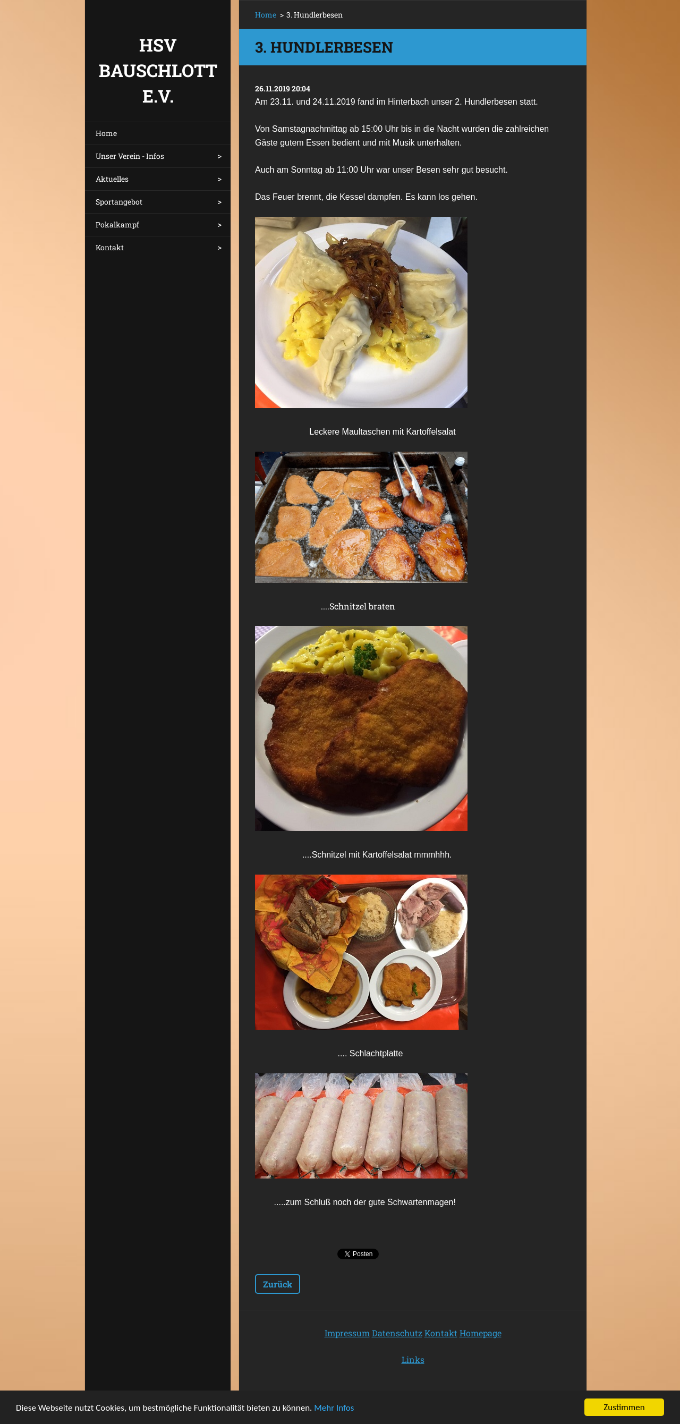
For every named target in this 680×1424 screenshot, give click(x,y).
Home (106, 133)
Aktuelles (112, 179)
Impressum (347, 1332)
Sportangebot (119, 202)
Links (413, 1359)
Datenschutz (397, 1332)
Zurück (277, 1284)
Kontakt (110, 247)
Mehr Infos (334, 1408)
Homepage (481, 1332)
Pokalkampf (117, 224)
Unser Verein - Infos (130, 156)
